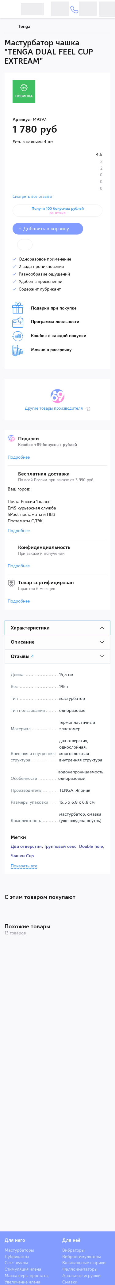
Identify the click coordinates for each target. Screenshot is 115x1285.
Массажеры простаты (26, 1275)
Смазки (69, 1282)
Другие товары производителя (54, 408)
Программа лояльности (45, 322)
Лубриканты (17, 1256)
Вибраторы (73, 1250)
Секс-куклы (16, 1262)
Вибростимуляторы (81, 1256)
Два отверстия (26, 846)
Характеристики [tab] (30, 628)
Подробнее (19, 457)
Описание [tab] (23, 642)
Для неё (71, 1240)
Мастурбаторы (19, 1250)
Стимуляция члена (23, 1269)
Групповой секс (60, 846)
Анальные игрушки (81, 1275)
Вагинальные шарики (83, 1262)
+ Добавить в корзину (47, 228)
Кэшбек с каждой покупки (49, 336)
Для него (15, 1240)
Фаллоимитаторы (80, 1269)
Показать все (24, 866)
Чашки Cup (22, 856)
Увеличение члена (22, 1282)
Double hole (91, 846)
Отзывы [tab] (22, 656)
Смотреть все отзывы (32, 196)
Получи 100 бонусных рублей (58, 210)
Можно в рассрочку (42, 350)
